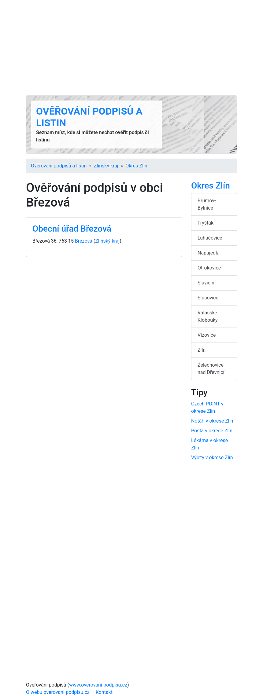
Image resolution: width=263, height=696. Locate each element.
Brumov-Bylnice (207, 204)
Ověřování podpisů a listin (59, 166)
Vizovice (207, 335)
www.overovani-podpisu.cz (98, 685)
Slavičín (206, 283)
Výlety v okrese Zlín (212, 457)
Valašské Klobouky (208, 316)
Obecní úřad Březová (71, 229)
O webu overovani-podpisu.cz (58, 692)
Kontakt (104, 692)
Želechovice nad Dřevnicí (211, 368)
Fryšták (205, 223)
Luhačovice (210, 238)
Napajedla (209, 253)
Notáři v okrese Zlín (212, 421)
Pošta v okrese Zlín (211, 431)
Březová (83, 241)
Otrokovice (209, 268)
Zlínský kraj (106, 166)
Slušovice (208, 298)
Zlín (202, 350)
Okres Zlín (136, 166)
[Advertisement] (131, 47)
